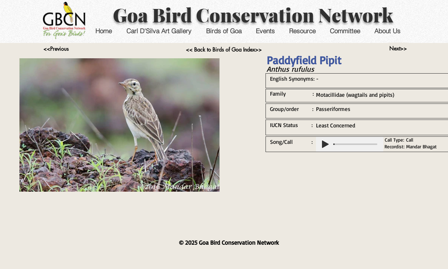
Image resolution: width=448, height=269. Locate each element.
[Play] (325, 144)
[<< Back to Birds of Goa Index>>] (224, 50)
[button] (265, 31)
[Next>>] (398, 49)
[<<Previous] (56, 49)
